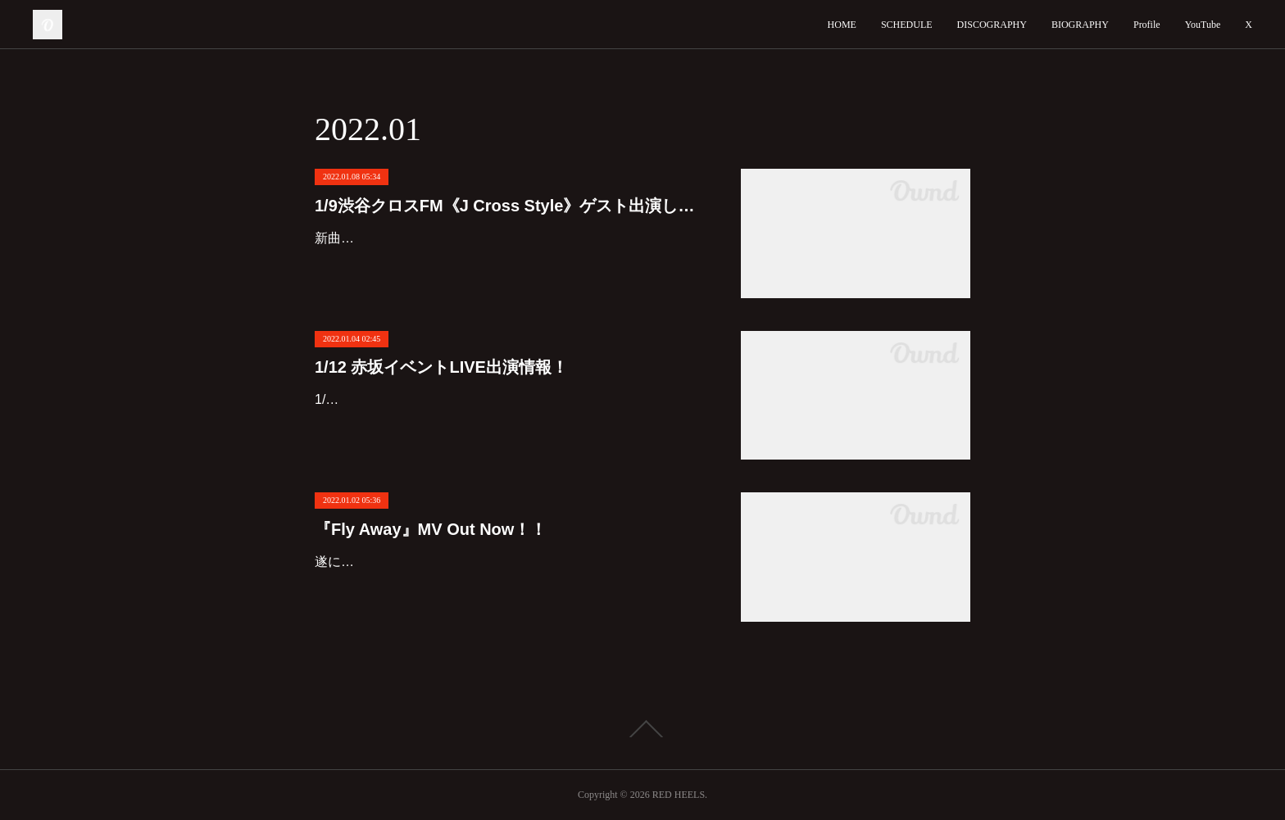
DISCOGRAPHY (992, 24)
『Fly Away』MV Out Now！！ (431, 529)
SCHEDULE (907, 24)
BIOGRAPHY (1080, 24)
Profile (1146, 24)
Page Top (642, 729)
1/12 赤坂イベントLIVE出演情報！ (441, 367)
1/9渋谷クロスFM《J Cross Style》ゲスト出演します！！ (511, 206)
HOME (842, 24)
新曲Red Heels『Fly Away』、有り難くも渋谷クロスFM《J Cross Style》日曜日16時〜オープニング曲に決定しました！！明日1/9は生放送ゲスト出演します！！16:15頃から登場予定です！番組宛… (510, 261)
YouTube (1203, 24)
